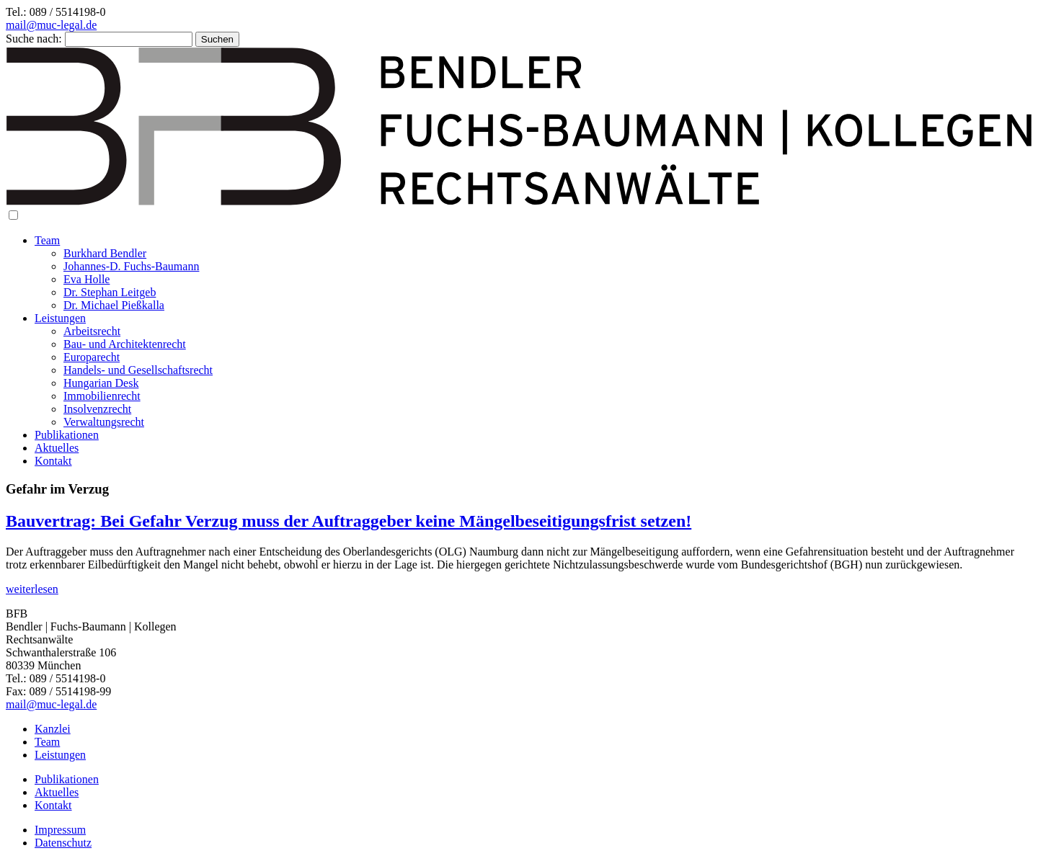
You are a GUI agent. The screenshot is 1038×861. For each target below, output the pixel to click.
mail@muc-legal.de (51, 25)
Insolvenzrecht (97, 409)
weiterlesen (32, 589)
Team (47, 240)
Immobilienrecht (102, 396)
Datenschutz (63, 843)
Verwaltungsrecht (103, 422)
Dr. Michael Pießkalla (113, 305)
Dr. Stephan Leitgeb (109, 292)
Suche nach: (34, 38)
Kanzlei (53, 729)
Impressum (60, 830)
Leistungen (60, 318)
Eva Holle (86, 279)
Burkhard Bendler (104, 253)
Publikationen (67, 435)
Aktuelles (57, 448)
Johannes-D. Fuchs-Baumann (131, 266)
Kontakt (53, 461)
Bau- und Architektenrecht (124, 344)
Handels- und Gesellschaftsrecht (138, 370)
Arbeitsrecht (91, 331)
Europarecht (91, 357)
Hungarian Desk (100, 383)
